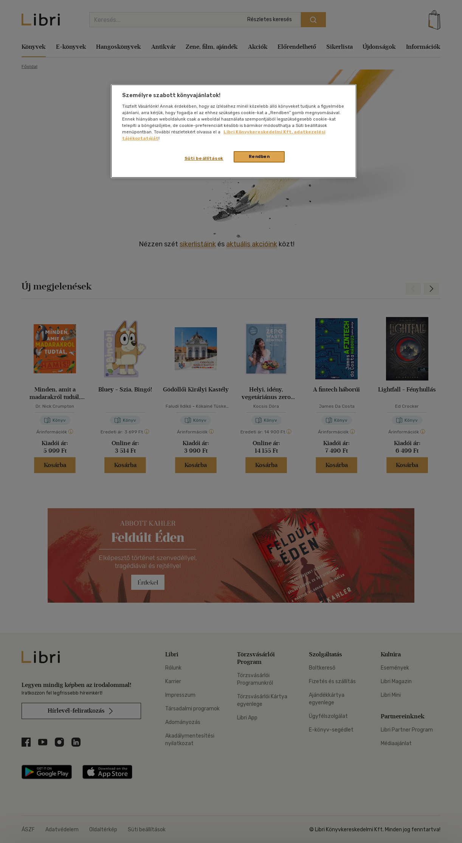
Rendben (259, 156)
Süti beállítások (203, 158)
